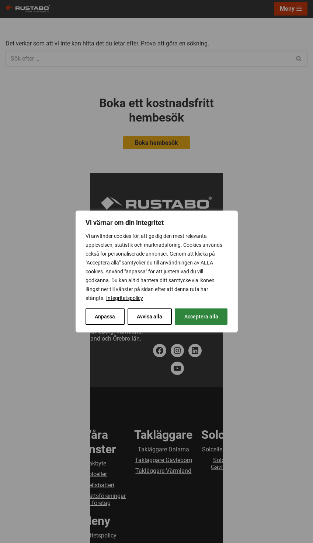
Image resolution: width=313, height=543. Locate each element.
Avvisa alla (149, 317)
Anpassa (105, 317)
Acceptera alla (201, 317)
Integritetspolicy (124, 298)
